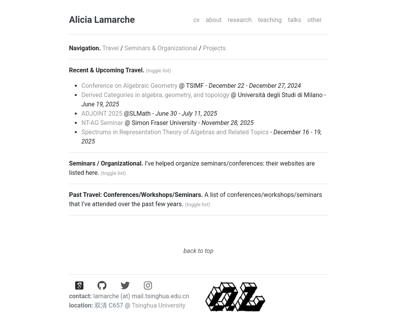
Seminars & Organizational (160, 48)
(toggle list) (158, 70)
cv (196, 20)
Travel (110, 48)
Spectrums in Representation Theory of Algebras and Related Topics (175, 132)
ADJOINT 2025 (101, 113)
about (214, 20)
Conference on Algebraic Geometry (129, 85)
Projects (214, 48)
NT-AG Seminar (102, 122)
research (240, 20)
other (314, 20)
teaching (269, 20)
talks (294, 20)
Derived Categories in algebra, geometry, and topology (155, 95)
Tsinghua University (159, 305)
